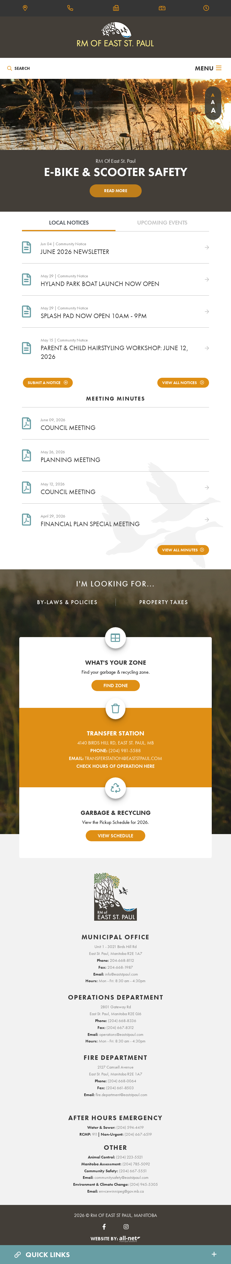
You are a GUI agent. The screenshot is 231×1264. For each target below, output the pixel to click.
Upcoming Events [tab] (162, 222)
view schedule (115, 836)
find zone (115, 685)
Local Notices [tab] (69, 222)
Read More (115, 190)
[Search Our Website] (35, 68)
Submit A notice (44, 382)
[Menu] (208, 68)
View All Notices (180, 382)
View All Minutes (180, 550)
